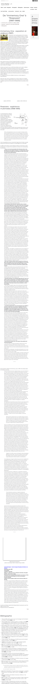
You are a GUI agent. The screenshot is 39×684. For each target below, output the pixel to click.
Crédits (23, 11)
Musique (31, 7)
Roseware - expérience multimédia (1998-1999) (10, 24)
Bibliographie (20, 7)
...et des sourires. (11, 11)
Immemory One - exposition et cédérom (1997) (10, 22)
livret (4, 360)
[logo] (6, 4)
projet (2, 80)
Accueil (5, 7)
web (13, 616)
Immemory (11, 35)
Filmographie (14, 7)
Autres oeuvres (27, 7)
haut (28, 84)
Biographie (9, 7)
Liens (20, 11)
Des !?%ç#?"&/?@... (4, 11)
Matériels (35, 7)
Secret (36, 9)
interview (20, 47)
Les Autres (32, 9)
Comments (17, 11)
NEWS (2, 7)
